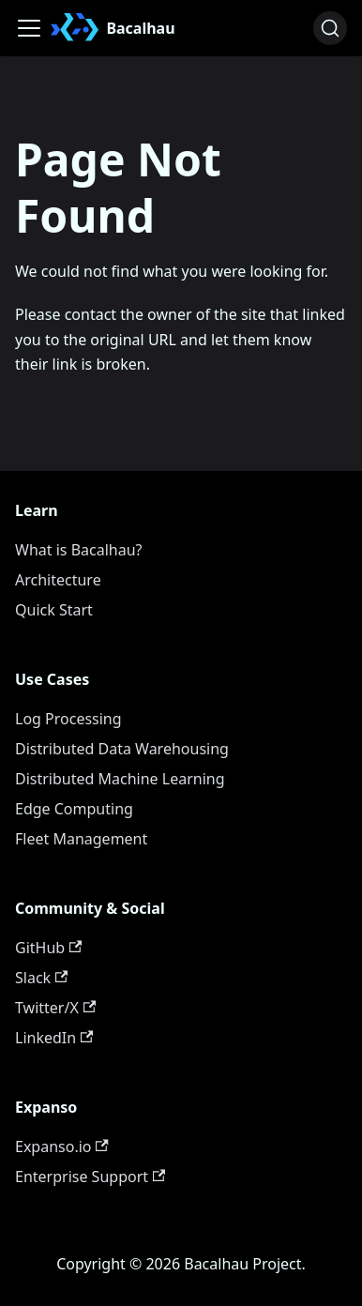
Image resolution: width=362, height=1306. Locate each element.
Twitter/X (55, 1007)
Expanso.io (62, 1146)
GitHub (48, 947)
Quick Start (54, 610)
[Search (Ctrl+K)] (330, 28)
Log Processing (68, 718)
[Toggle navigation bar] (29, 28)
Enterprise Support (90, 1176)
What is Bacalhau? (79, 549)
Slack (41, 977)
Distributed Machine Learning (120, 778)
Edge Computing (74, 808)
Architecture (58, 579)
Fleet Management (81, 838)
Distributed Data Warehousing (122, 748)
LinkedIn (54, 1037)
